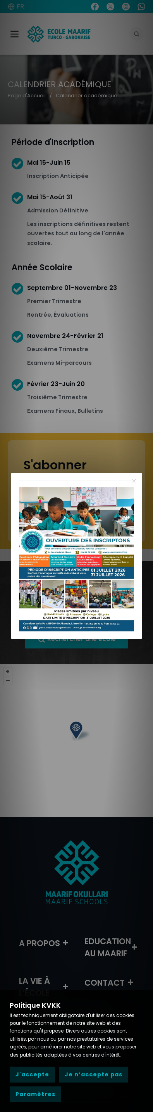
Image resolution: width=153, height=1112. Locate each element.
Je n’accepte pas (93, 1074)
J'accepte (32, 1074)
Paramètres (35, 1094)
